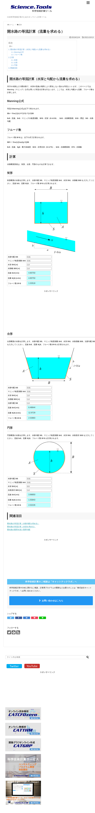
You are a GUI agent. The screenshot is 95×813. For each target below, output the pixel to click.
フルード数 (18, 55)
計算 (12, 57)
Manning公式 (19, 52)
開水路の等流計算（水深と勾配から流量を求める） (30, 49)
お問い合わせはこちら (52, 600)
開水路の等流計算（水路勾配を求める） (23, 523)
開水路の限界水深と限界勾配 (18, 530)
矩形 (15, 60)
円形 (15, 65)
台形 (15, 62)
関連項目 (13, 68)
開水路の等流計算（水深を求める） (21, 527)
